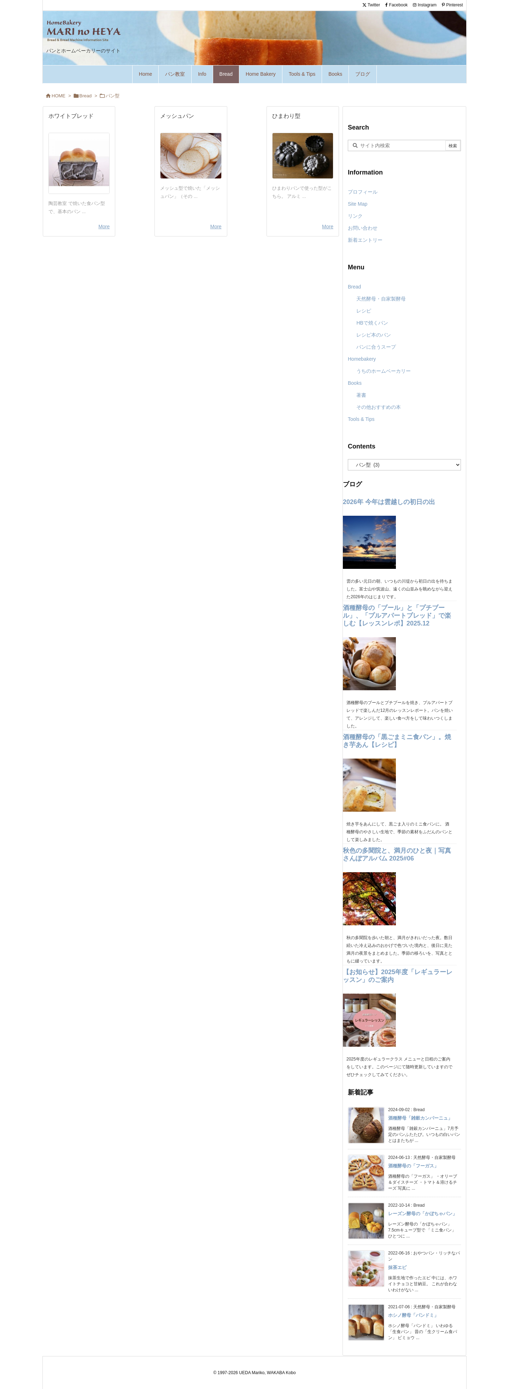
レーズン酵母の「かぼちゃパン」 (422, 1213)
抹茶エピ (397, 1267)
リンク (355, 216)
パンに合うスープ (376, 347)
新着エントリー (365, 240)
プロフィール (363, 192)
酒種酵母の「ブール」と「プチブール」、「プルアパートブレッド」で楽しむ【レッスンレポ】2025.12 (397, 615)
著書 (361, 395)
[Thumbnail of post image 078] (190, 156)
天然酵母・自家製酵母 (381, 299)
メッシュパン (177, 116)
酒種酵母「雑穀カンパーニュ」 (420, 1118)
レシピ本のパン (373, 335)
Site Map (357, 204)
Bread (86, 95)
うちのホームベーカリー (383, 371)
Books (355, 383)
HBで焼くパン (372, 323)
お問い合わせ (363, 228)
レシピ (363, 311)
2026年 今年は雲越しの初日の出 (389, 501)
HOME (58, 95)
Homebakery (362, 359)
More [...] (104, 226)
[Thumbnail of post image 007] (79, 163)
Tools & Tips (361, 419)
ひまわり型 (286, 116)
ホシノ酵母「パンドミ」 (413, 1315)
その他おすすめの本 (378, 407)
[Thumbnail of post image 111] (302, 156)
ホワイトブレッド (71, 116)
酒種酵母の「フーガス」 (413, 1165)
